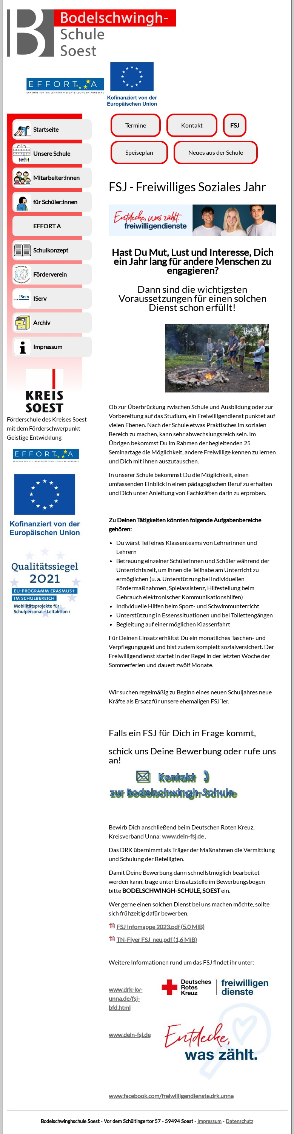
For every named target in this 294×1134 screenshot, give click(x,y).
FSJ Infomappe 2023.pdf (161, 926)
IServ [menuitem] (39, 298)
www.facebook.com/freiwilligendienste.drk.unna (171, 1095)
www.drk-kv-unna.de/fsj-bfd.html (126, 998)
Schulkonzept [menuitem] (50, 250)
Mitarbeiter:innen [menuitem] (56, 177)
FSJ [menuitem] (234, 125)
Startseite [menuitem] (45, 129)
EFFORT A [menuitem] (47, 225)
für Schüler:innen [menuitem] (55, 201)
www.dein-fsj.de (183, 836)
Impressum (209, 1121)
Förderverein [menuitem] (50, 274)
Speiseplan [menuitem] (139, 152)
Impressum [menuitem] (47, 346)
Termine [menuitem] (135, 125)
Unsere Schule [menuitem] (51, 153)
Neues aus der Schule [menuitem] (215, 152)
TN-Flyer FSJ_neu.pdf (157, 939)
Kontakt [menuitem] (192, 125)
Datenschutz (239, 1121)
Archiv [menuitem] (41, 322)
